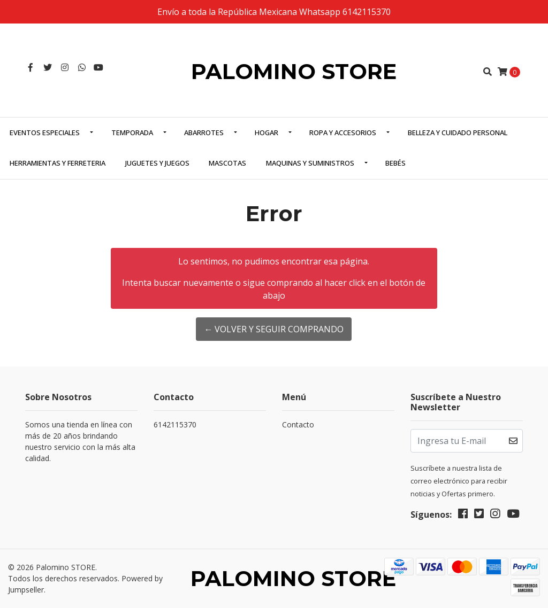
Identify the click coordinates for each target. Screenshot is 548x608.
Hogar (266, 132)
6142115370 (175, 424)
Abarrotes (204, 132)
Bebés (395, 163)
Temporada (132, 132)
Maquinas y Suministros (310, 163)
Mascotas (227, 163)
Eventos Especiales (45, 132)
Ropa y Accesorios (342, 132)
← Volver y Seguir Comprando (274, 329)
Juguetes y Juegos (157, 163)
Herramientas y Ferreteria (57, 163)
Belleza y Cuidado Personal (457, 132)
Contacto (298, 424)
